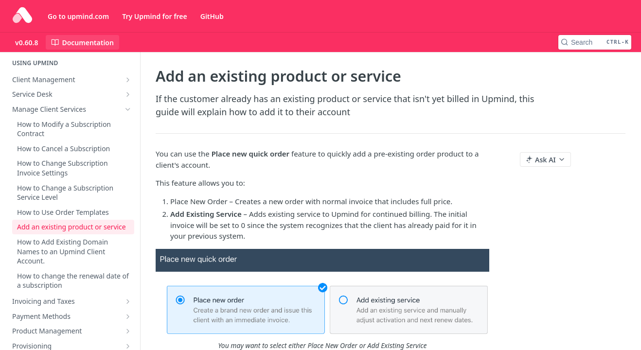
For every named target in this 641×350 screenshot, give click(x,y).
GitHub (212, 16)
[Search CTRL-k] (594, 42)
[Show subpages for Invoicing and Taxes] (128, 301)
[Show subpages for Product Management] (128, 331)
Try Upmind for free (154, 16)
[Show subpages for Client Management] (128, 80)
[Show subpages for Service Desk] (128, 94)
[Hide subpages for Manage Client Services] (128, 109)
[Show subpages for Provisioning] (128, 346)
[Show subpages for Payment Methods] (128, 316)
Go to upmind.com (78, 16)
